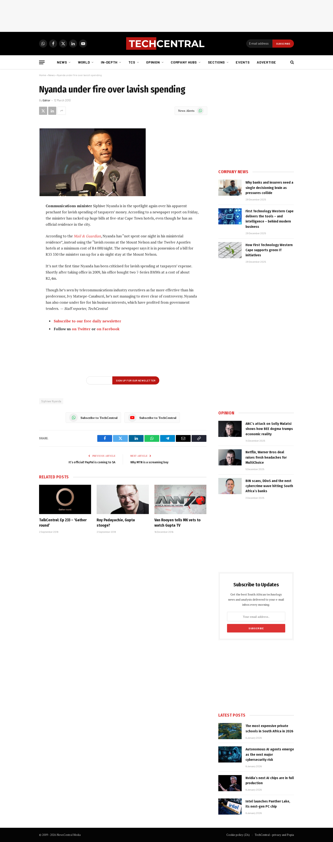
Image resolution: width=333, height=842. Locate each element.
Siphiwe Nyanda (51, 401)
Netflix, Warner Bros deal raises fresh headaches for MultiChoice (266, 457)
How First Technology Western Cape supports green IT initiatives (269, 250)
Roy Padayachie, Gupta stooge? (116, 522)
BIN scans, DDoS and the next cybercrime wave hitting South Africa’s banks (269, 486)
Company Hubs (184, 62)
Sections (216, 62)
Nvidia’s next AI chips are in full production (270, 780)
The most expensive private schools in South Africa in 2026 (269, 728)
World (84, 62)
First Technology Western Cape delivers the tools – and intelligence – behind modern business (269, 219)
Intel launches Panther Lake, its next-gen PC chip (268, 804)
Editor (46, 100)
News (62, 62)
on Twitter (81, 328)
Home (42, 75)
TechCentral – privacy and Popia (274, 835)
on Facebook (108, 328)
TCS (131, 62)
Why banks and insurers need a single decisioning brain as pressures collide (269, 187)
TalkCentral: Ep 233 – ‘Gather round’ (63, 522)
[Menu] (42, 62)
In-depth (109, 62)
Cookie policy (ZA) (238, 835)
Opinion (153, 62)
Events (243, 62)
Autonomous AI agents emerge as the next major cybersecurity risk (270, 754)
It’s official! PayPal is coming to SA (92, 462)
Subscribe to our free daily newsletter (87, 321)
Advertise (266, 62)
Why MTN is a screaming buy (149, 462)
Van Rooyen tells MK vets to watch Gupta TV (177, 522)
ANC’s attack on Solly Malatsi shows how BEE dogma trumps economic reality (269, 428)
